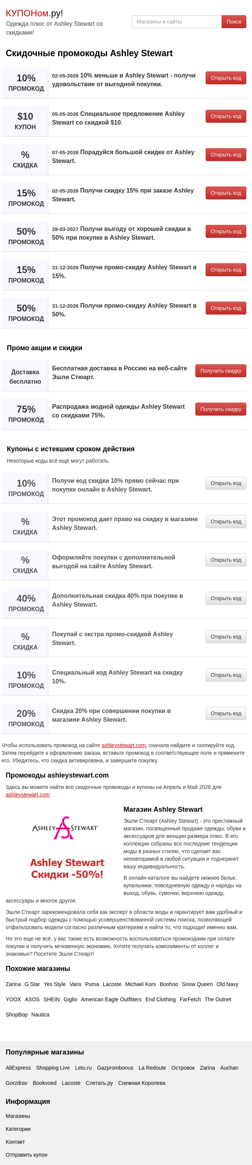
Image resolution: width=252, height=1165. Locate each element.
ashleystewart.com (123, 745)
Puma (92, 984)
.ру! (34, 13)
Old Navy (228, 984)
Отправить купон (27, 1155)
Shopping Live (53, 1068)
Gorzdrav (17, 1083)
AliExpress (18, 1068)
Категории (18, 1129)
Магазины (18, 1116)
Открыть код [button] (226, 78)
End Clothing (160, 999)
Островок (183, 1068)
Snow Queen (197, 984)
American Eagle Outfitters (111, 999)
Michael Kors (140, 984)
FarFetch (190, 999)
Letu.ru (83, 1068)
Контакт (15, 1142)
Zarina (13, 984)
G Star (32, 984)
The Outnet (218, 999)
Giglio (70, 999)
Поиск (234, 22)
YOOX (13, 999)
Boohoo (169, 984)
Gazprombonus (115, 1068)
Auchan (229, 1068)
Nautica (40, 1015)
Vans (75, 984)
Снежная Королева (141, 1083)
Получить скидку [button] (220, 371)
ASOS (32, 999)
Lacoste (112, 984)
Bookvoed (44, 1083)
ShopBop (17, 1015)
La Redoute (152, 1068)
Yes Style (55, 984)
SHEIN (51, 999)
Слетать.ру (99, 1083)
